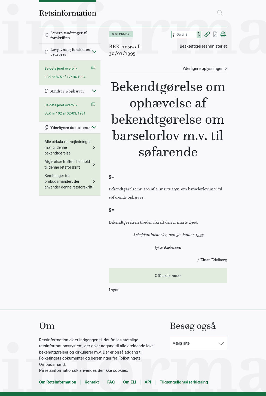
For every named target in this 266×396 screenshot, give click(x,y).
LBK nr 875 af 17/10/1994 (65, 77)
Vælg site (181, 343)
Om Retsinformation (57, 382)
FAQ (111, 382)
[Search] (199, 34)
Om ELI (129, 382)
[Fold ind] (94, 51)
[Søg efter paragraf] (186, 34)
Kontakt (92, 382)
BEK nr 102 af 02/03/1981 (65, 113)
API (148, 382)
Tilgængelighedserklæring (184, 382)
